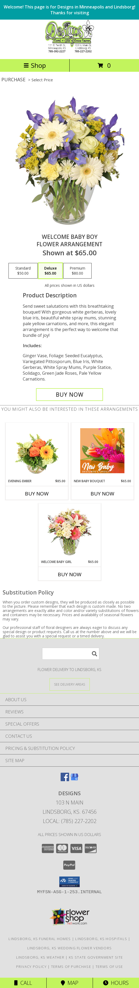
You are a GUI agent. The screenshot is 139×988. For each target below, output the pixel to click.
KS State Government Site (96, 957)
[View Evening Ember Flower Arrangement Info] (37, 450)
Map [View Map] (69, 982)
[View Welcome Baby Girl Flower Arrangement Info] (69, 531)
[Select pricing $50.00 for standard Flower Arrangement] (23, 271)
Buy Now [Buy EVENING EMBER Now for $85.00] (37, 493)
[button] (69, 882)
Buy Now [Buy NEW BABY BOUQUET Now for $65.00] (102, 493)
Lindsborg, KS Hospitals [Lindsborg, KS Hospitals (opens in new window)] (101, 938)
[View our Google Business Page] (74, 779)
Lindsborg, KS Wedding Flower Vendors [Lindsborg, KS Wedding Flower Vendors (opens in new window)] (69, 948)
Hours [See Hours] (116, 982)
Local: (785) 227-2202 (69, 821)
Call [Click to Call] (23, 982)
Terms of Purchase (71, 966)
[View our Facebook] (65, 779)
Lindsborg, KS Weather (40, 957)
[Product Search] (70, 654)
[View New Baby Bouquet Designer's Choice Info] (102, 451)
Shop (35, 65)
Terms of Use (109, 966)
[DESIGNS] (69, 51)
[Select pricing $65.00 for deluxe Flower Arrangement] (50, 271)
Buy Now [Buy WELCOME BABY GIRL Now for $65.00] (70, 574)
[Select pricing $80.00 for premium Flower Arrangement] (77, 271)
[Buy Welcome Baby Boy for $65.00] (69, 394)
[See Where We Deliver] (70, 684)
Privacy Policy (31, 966)
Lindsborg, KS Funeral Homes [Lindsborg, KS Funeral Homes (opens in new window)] (39, 938)
